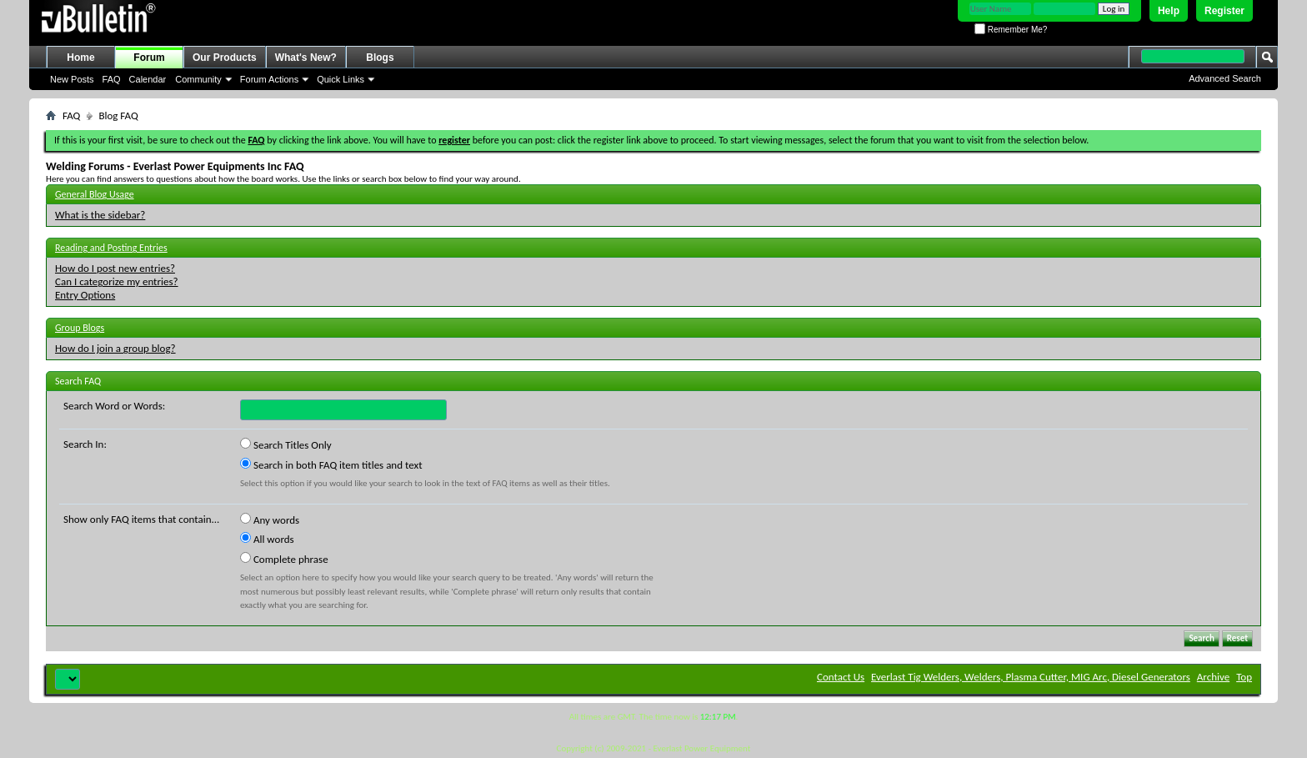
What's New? (306, 57)
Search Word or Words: (114, 405)
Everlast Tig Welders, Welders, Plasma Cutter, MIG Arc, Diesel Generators (1030, 676)
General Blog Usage (94, 194)
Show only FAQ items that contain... (141, 519)
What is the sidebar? (100, 214)
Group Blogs (79, 328)
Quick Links (340, 79)
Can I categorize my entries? (116, 281)
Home (80, 57)
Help (1168, 11)
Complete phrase (284, 558)
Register (1224, 11)
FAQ (112, 79)
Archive (1213, 676)
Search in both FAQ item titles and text (331, 464)
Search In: (85, 444)
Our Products (225, 57)
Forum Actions (269, 79)
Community (198, 79)
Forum (148, 57)
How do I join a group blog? (115, 348)
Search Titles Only (286, 444)
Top (1244, 676)
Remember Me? (1010, 29)
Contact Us (840, 676)
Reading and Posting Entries (111, 248)
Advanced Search (1225, 78)
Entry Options (85, 295)
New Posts (72, 79)
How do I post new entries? (115, 268)
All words (267, 538)
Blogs (379, 57)
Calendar (148, 79)
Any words (269, 519)
